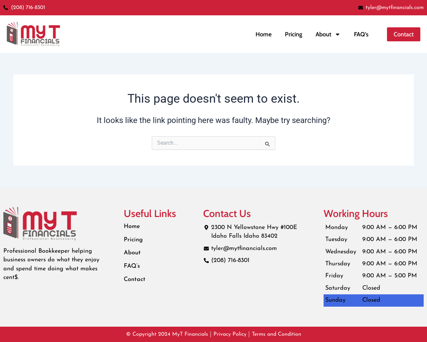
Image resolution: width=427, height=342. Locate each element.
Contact (135, 280)
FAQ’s (361, 34)
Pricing (293, 34)
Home (264, 34)
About (132, 253)
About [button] (328, 34)
